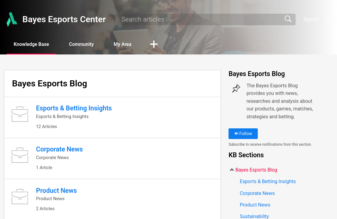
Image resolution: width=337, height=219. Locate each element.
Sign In (310, 19)
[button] (160, 44)
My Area (128, 44)
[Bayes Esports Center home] (11, 19)
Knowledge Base (33, 44)
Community (85, 44)
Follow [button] (243, 134)
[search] (207, 19)
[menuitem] (325, 19)
